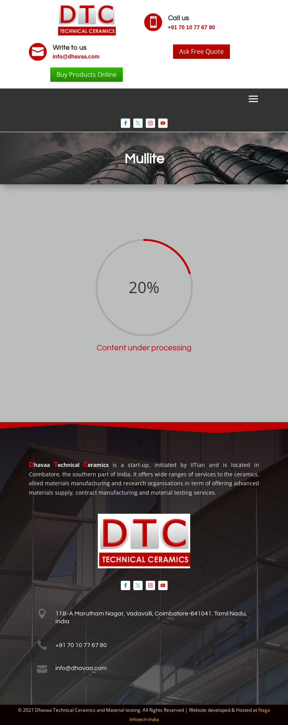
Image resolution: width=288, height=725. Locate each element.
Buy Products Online (87, 74)
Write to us (70, 47)
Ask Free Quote (201, 51)
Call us (178, 18)
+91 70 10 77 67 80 (191, 27)
